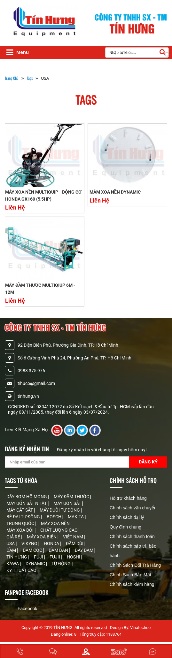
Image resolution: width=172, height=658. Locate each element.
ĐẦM (11, 550)
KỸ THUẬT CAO (21, 570)
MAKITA (76, 516)
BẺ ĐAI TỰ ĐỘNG (23, 516)
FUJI (39, 556)
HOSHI (74, 556)
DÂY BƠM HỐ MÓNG (27, 496)
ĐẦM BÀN (59, 550)
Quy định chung (125, 526)
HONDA (52, 543)
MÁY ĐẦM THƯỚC (72, 496)
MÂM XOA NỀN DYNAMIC (115, 192)
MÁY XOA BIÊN (42, 536)
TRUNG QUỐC (20, 523)
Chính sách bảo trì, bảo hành (133, 550)
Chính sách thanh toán (132, 536)
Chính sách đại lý (127, 517)
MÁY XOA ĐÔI (20, 530)
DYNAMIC (36, 563)
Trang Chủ (11, 78)
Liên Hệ (15, 207)
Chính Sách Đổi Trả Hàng (135, 565)
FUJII (55, 556)
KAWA (13, 563)
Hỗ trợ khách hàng (128, 498)
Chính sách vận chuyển (133, 507)
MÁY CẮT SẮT (20, 510)
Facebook (27, 608)
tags (30, 78)
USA (11, 543)
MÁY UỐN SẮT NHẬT (27, 503)
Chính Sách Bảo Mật (130, 574)
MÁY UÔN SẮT (67, 503)
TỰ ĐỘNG (61, 563)
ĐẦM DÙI (75, 543)
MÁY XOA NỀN (56, 523)
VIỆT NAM (73, 536)
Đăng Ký (148, 461)
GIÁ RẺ (13, 536)
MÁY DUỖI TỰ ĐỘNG (60, 510)
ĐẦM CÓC (33, 550)
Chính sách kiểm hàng (132, 584)
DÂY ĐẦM (84, 550)
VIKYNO (29, 543)
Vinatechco (140, 627)
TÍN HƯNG (17, 556)
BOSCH (54, 516)
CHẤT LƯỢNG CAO (59, 530)
